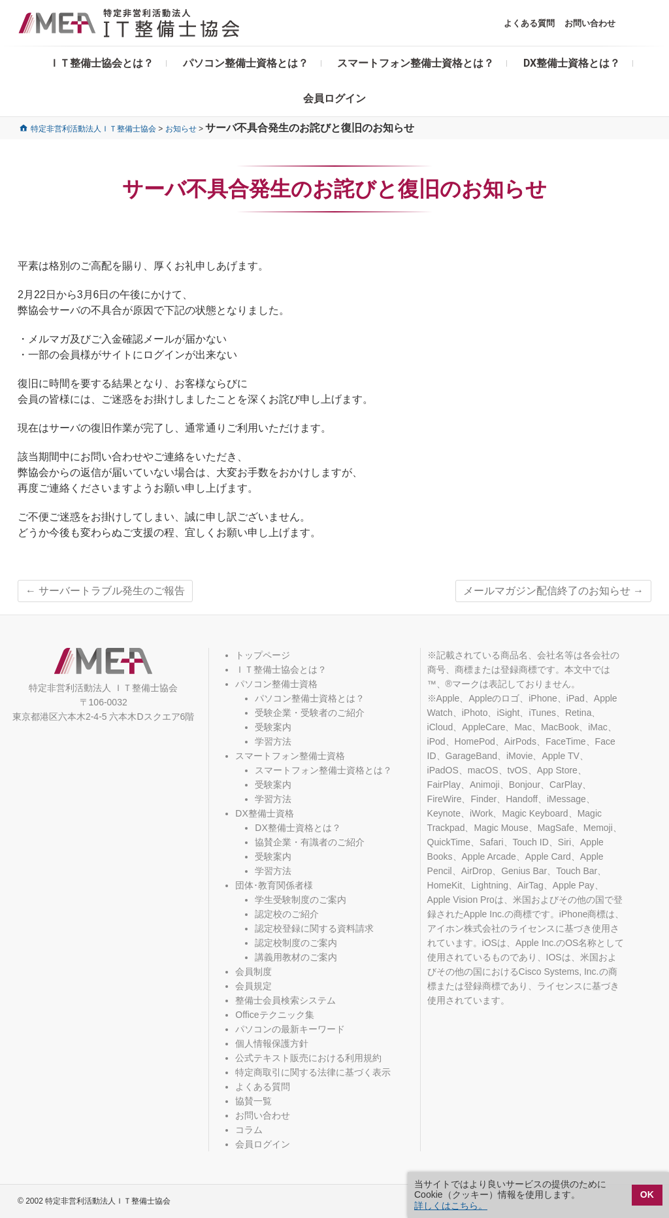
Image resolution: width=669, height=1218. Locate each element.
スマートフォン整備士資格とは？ (415, 63)
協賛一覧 (253, 1101)
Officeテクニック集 (274, 1014)
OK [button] (647, 1194)
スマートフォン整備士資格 (290, 756)
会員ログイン (334, 98)
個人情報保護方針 (271, 1043)
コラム (249, 1130)
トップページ (262, 655)
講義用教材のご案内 (296, 957)
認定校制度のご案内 (296, 943)
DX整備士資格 (264, 813)
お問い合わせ (589, 23)
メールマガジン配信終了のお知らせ (553, 590)
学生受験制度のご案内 (300, 899)
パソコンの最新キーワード (290, 1029)
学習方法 (273, 741)
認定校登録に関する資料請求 (314, 928)
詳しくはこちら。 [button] (450, 1205)
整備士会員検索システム (285, 1000)
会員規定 (253, 986)
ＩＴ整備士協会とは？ (101, 63)
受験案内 (273, 727)
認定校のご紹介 (287, 914)
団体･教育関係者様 (274, 885)
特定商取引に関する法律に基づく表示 (313, 1072)
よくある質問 (529, 23)
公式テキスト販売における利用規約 (308, 1058)
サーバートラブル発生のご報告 (105, 590)
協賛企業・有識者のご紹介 (310, 842)
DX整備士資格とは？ (571, 63)
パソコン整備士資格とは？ (245, 63)
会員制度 (253, 971)
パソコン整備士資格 (276, 684)
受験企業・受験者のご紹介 (310, 712)
